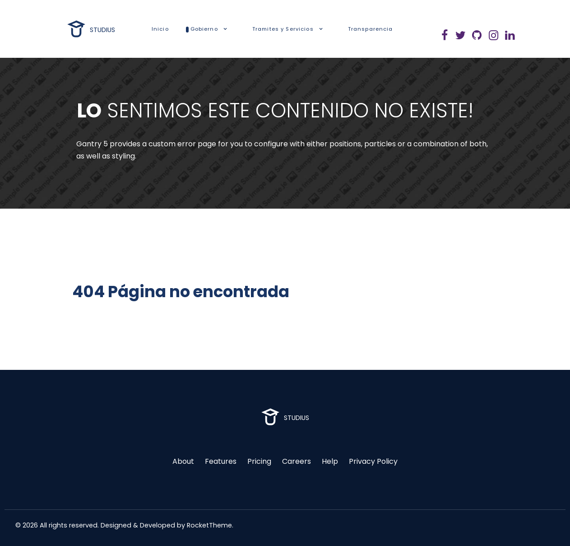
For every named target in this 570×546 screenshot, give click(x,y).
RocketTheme (209, 525)
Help (330, 461)
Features (220, 461)
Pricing (259, 461)
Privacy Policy (373, 461)
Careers (296, 461)
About (183, 461)
